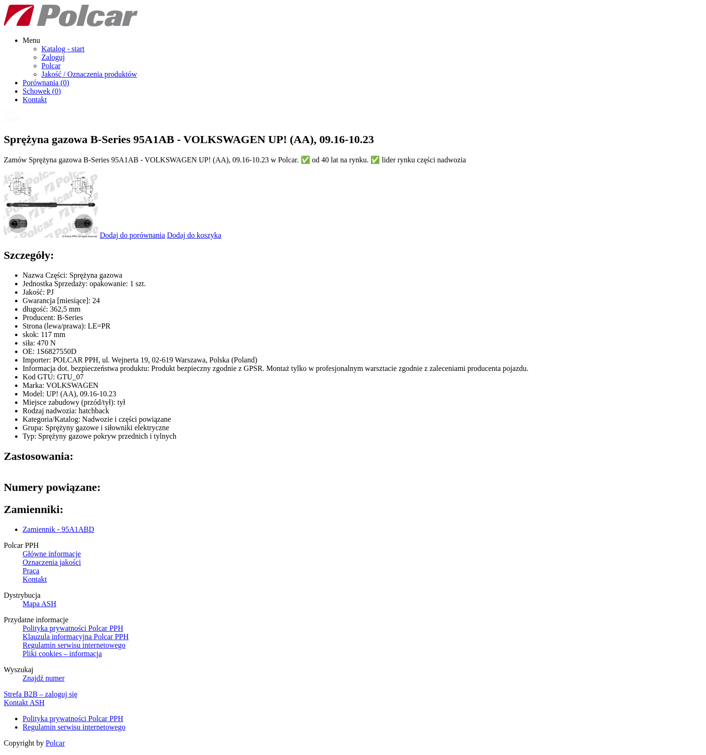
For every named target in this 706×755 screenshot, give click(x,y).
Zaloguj (53, 57)
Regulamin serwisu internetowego (74, 645)
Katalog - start (63, 49)
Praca (31, 571)
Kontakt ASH (24, 703)
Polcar (51, 66)
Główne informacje (52, 554)
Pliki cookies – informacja (62, 654)
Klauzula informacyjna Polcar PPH (75, 637)
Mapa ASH (39, 604)
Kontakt (35, 100)
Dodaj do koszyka (194, 235)
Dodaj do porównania (132, 235)
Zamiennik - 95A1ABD (58, 529)
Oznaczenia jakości (52, 562)
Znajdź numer (43, 678)
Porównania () (46, 83)
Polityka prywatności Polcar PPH (73, 628)
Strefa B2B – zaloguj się (40, 694)
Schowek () (42, 91)
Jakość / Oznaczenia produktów (89, 74)
